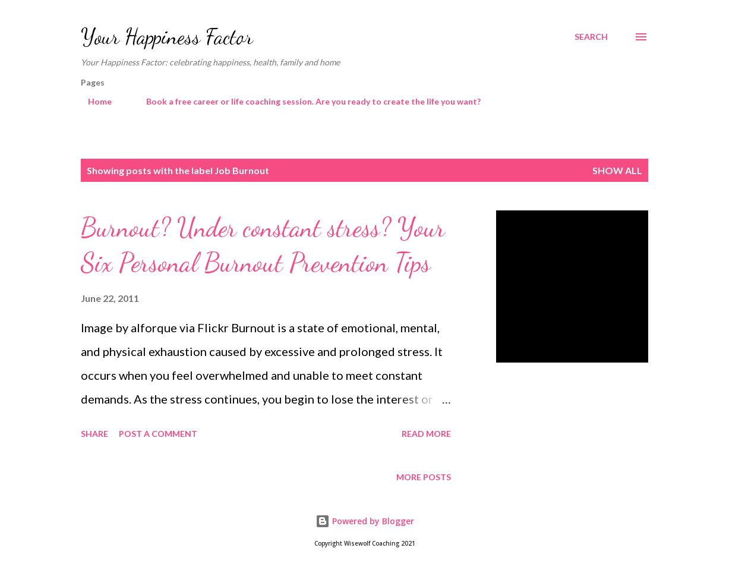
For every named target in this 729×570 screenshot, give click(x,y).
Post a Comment (158, 434)
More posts (423, 477)
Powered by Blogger (364, 521)
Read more (426, 434)
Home (93, 101)
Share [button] (94, 434)
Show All (617, 170)
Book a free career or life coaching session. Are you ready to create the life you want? (306, 101)
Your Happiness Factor (167, 36)
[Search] (591, 37)
